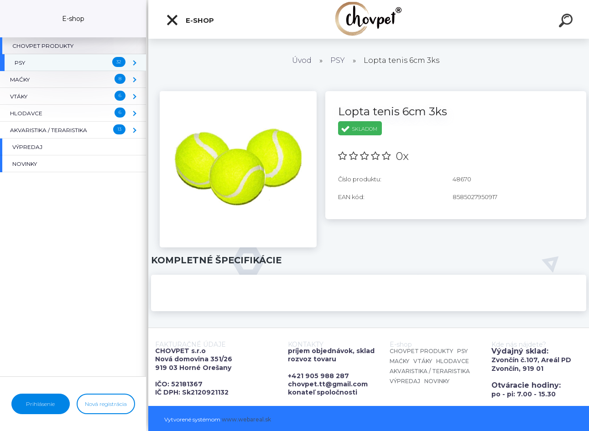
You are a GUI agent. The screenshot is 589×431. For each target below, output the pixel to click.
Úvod (302, 60)
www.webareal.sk (246, 419)
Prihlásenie (40, 403)
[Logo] (369, 19)
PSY (337, 60)
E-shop (190, 20)
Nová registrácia (106, 403)
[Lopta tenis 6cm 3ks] (238, 94)
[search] (567, 21)
